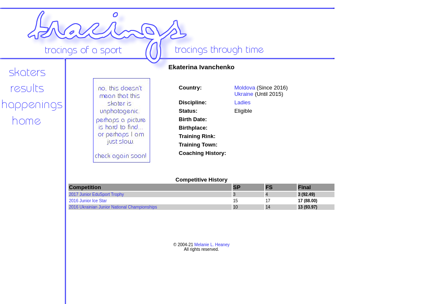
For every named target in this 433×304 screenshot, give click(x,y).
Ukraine (243, 94)
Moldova (244, 87)
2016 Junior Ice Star (88, 200)
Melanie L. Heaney (212, 244)
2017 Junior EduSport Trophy (96, 194)
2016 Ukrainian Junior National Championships (113, 207)
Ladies (242, 102)
